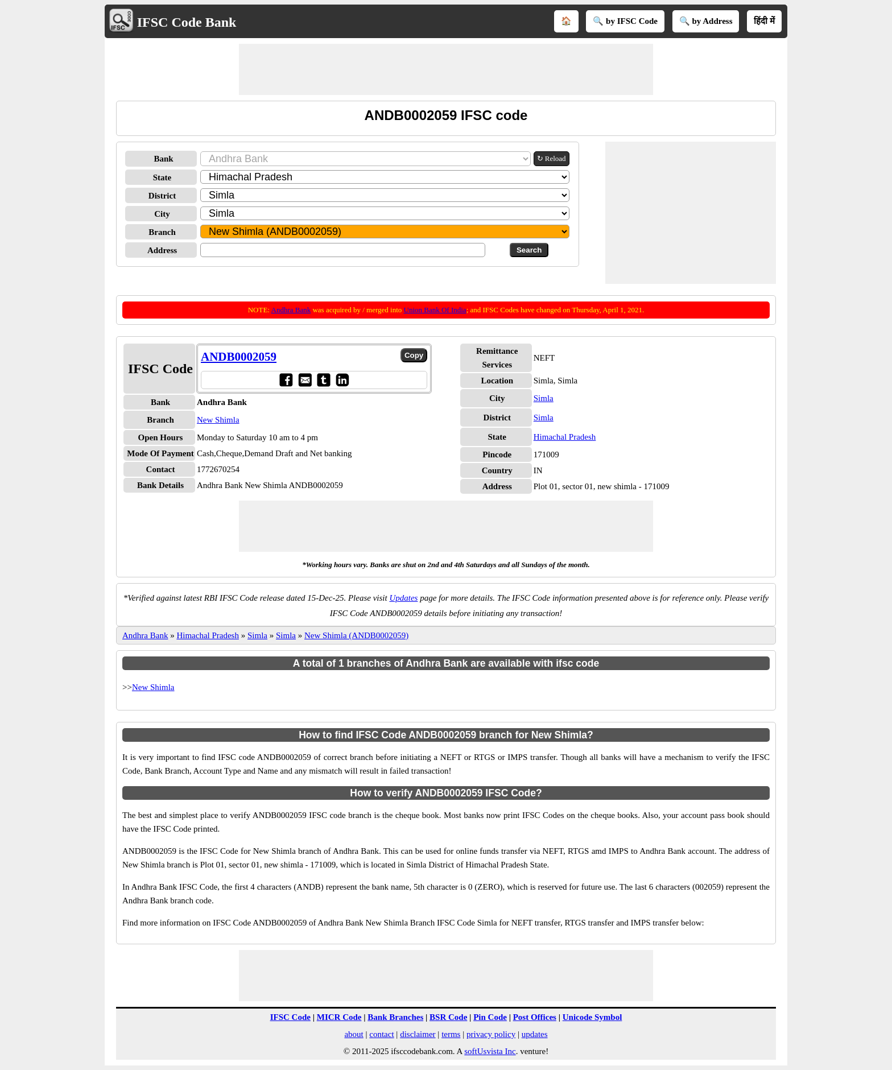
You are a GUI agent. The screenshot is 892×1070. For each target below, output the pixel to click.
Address (162, 250)
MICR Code (339, 1017)
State (162, 177)
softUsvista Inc (489, 1051)
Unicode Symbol (592, 1017)
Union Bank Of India (435, 309)
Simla (544, 398)
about (353, 1034)
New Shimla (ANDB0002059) (356, 635)
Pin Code (490, 1017)
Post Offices (534, 1017)
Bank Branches (395, 1017)
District (162, 195)
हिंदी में (764, 21)
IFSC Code (290, 1017)
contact (381, 1034)
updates (535, 1034)
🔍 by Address (706, 21)
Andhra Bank (291, 309)
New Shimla (218, 419)
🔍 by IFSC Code (625, 21)
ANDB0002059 (238, 356)
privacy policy (490, 1034)
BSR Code (448, 1017)
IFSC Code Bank (187, 22)
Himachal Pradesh (565, 436)
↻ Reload (551, 158)
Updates (403, 597)
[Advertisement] (446, 69)
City (162, 213)
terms (450, 1034)
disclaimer (417, 1034)
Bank (163, 158)
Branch (162, 232)
